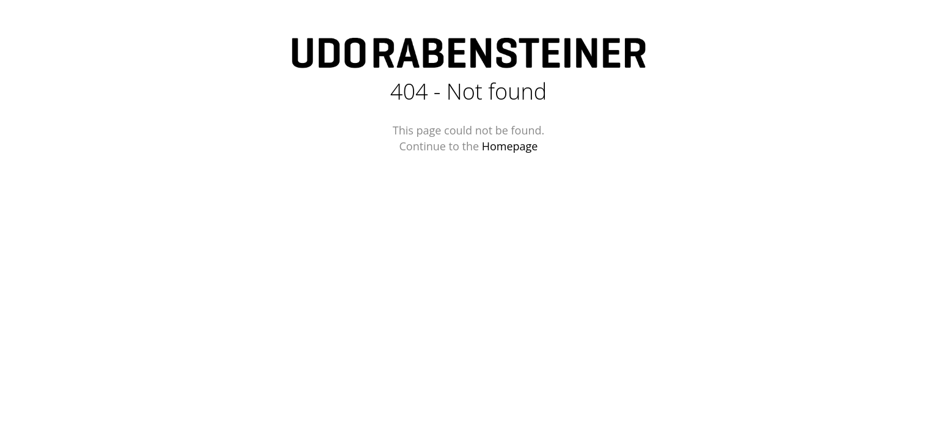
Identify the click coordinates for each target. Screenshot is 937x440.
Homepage (510, 146)
